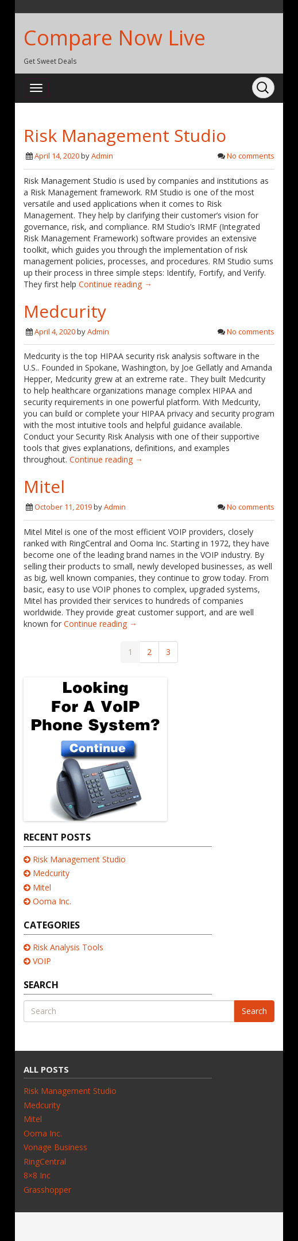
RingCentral (45, 1161)
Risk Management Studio (125, 135)
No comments (250, 156)
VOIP (42, 960)
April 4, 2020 (54, 331)
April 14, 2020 (56, 156)
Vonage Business (55, 1147)
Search (254, 1010)
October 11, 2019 (63, 507)
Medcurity (65, 311)
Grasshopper (47, 1189)
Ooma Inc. (52, 901)
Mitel (44, 486)
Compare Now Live (115, 38)
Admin (102, 156)
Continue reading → (115, 284)
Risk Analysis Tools (68, 947)
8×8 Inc (37, 1175)
